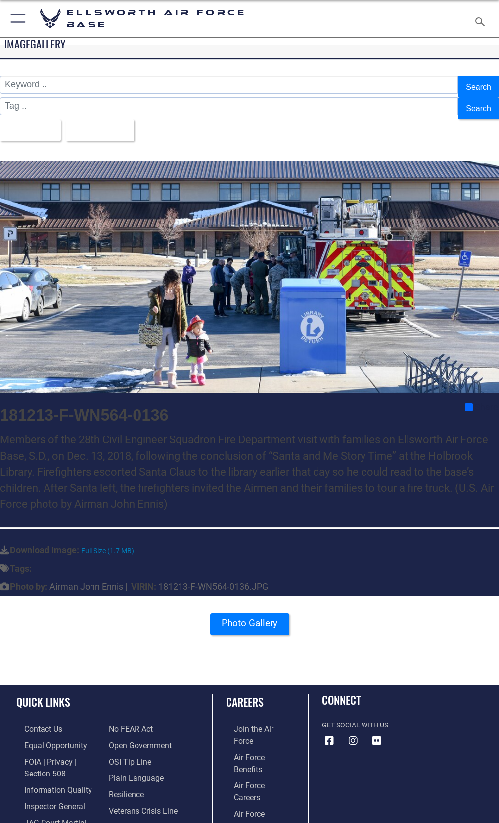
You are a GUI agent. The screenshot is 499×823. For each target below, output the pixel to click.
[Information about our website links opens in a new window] (39, 819)
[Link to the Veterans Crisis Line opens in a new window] (139, 792)
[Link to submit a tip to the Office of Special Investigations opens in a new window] (127, 747)
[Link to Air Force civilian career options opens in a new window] (248, 792)
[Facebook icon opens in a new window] (329, 729)
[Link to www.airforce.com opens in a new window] (252, 717)
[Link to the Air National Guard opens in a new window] (254, 778)
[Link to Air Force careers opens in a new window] (252, 747)
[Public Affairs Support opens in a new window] (142, 808)
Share (481, 395)
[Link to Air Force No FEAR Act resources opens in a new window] (128, 717)
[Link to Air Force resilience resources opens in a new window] (124, 778)
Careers (245, 690)
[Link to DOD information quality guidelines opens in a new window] (46, 773)
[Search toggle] (482, 18)
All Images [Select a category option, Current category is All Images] (30, 121)
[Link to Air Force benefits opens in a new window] (253, 732)
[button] (16, 18)
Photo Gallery (249, 615)
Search (477, 85)
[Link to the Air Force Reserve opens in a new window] (252, 762)
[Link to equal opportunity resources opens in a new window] (44, 732)
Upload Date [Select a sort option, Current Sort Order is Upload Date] (106, 121)
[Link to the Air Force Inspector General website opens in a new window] (43, 788)
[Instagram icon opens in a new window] (353, 729)
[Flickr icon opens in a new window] (376, 729)
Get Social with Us (355, 714)
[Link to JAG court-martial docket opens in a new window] (55, 803)
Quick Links (43, 690)
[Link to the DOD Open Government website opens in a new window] (137, 732)
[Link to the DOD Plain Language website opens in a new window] (133, 762)
